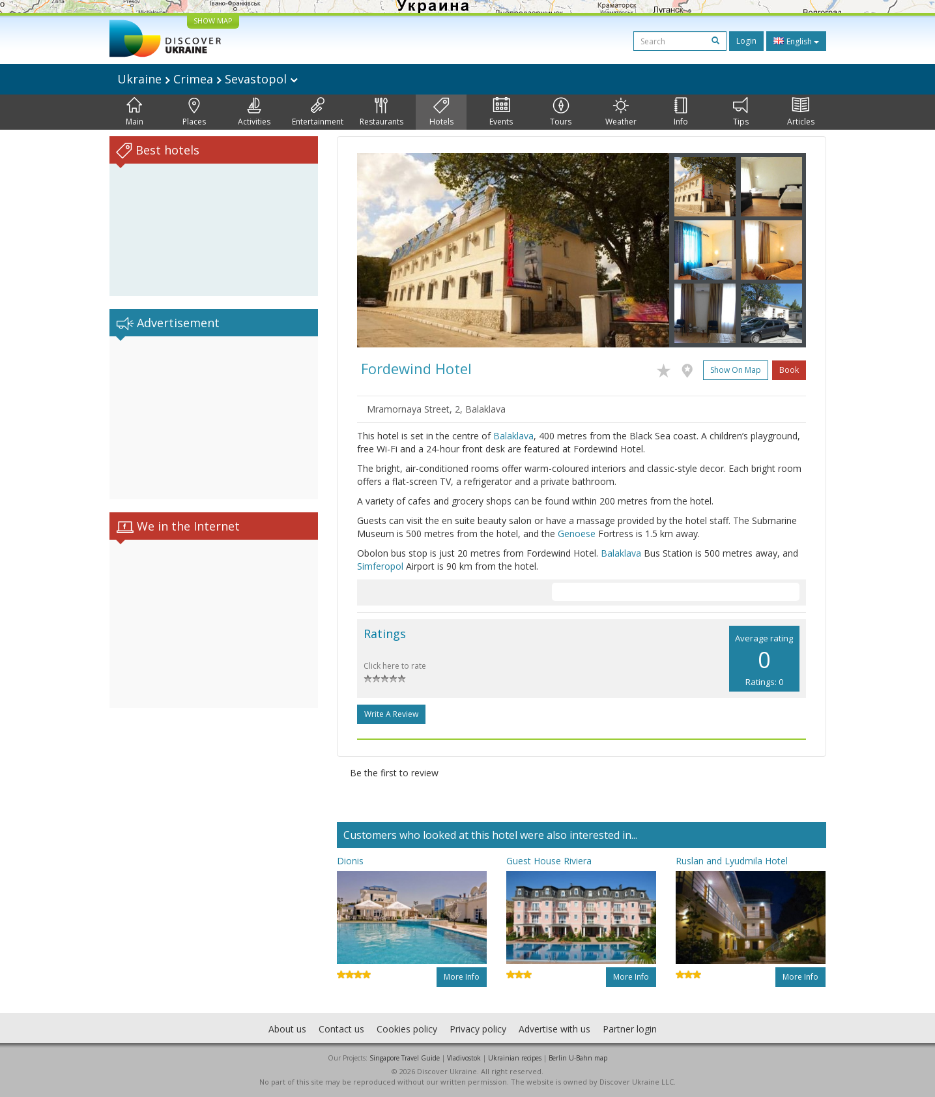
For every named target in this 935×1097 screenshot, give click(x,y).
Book (789, 369)
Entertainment (317, 112)
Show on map (735, 369)
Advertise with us (554, 1029)
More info (462, 976)
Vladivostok (464, 1057)
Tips (741, 112)
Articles (800, 112)
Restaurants (381, 112)
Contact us (341, 1029)
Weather (621, 112)
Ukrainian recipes (514, 1057)
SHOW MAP (213, 20)
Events (501, 112)
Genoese (577, 533)
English (796, 41)
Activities (254, 112)
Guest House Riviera (549, 861)
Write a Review (391, 714)
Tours (560, 112)
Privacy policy (478, 1029)
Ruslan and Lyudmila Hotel (732, 861)
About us (287, 1029)
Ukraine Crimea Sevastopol (207, 79)
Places (194, 112)
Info (681, 112)
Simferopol (380, 566)
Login (746, 40)
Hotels (441, 112)
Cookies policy (407, 1029)
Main (134, 112)
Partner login (630, 1029)
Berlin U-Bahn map (578, 1057)
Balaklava (513, 436)
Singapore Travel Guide (404, 1057)
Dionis (350, 861)
